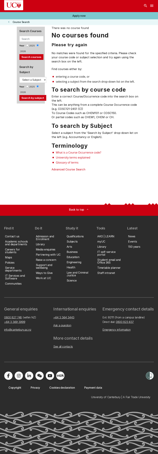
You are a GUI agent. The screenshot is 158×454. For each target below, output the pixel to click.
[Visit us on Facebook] (8, 376)
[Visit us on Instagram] (19, 376)
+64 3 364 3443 (63, 317)
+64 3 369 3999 (14, 322)
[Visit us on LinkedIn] (29, 376)
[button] (79, 15)
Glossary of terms (67, 162)
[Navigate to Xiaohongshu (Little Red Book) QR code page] (60, 376)
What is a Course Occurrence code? (78, 152)
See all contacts (63, 346)
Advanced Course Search (68, 169)
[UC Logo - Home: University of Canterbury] (13, 5)
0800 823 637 (125, 322)
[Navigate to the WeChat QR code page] (39, 376)
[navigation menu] (152, 6)
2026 (23, 51)
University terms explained (73, 157)
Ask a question (62, 325)
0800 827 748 (13, 317)
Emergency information (116, 329)
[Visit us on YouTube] (50, 376)
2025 (32, 45)
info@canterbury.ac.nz (17, 329)
